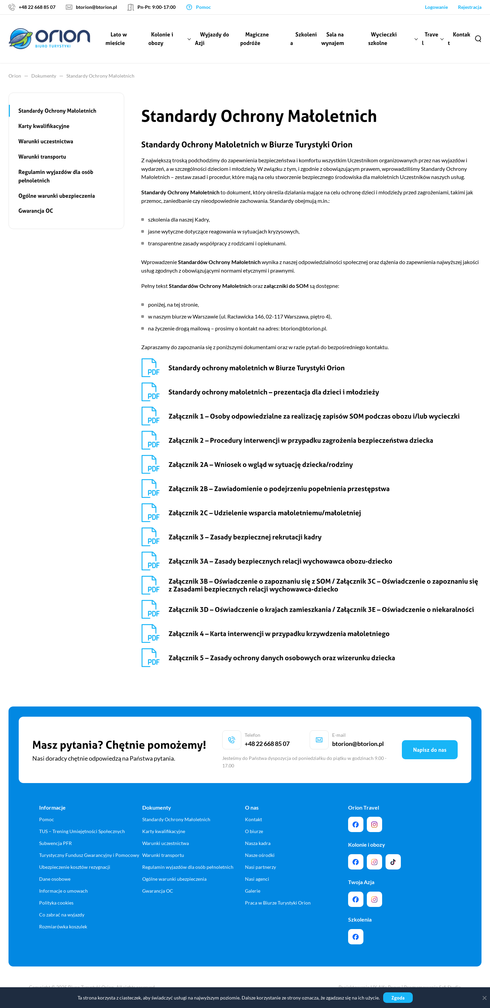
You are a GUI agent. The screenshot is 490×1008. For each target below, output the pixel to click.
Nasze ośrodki (260, 855)
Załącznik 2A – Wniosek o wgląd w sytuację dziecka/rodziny (260, 464)
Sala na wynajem (332, 39)
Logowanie (436, 7)
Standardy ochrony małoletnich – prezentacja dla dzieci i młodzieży (273, 392)
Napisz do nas (429, 749)
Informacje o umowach (63, 891)
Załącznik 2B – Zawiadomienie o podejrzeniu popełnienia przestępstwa (279, 488)
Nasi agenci (257, 879)
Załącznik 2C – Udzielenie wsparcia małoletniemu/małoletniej (264, 513)
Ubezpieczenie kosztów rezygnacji (74, 867)
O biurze (254, 831)
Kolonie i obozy (160, 39)
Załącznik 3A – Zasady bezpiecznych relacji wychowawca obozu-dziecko (280, 561)
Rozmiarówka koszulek (63, 926)
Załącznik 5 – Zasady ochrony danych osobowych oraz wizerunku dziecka (281, 658)
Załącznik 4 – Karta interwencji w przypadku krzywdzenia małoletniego (279, 633)
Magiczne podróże (254, 39)
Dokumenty (43, 76)
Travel (430, 39)
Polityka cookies (56, 903)
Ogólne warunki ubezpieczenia (56, 195)
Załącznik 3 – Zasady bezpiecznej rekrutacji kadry (245, 537)
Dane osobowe (54, 879)
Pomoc (46, 819)
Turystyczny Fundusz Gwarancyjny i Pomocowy (89, 855)
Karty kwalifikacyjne (43, 126)
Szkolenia (303, 39)
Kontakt (459, 39)
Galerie (252, 891)
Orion (15, 76)
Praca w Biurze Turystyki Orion (278, 903)
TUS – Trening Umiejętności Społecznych (82, 831)
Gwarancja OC (35, 210)
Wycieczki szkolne (382, 39)
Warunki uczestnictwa (45, 141)
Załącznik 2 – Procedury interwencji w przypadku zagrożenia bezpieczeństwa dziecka (300, 440)
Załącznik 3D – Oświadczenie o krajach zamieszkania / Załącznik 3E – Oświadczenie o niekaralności (321, 609)
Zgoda (398, 997)
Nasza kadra (258, 843)
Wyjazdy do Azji (212, 39)
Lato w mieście (116, 39)
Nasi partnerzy (260, 867)
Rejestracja (469, 7)
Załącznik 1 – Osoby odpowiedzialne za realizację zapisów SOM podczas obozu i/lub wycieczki (314, 416)
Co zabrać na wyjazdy (61, 914)
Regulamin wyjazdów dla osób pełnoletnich (55, 176)
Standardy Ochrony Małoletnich (57, 110)
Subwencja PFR (55, 843)
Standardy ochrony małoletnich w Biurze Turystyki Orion (256, 368)
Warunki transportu (42, 156)
